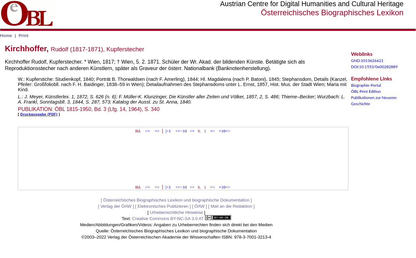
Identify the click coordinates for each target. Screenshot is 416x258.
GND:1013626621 (367, 60)
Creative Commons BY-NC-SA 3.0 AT (181, 218)
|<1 (168, 131)
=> (157, 131)
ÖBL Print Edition (366, 91)
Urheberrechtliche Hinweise (176, 212)
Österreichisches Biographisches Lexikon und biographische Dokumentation (176, 200)
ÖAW (199, 206)
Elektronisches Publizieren (162, 206)
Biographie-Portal (366, 85)
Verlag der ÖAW (116, 206)
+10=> (224, 131)
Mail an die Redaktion (231, 206)
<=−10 (181, 131)
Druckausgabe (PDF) (39, 114)
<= (147, 131)
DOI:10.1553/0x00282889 (374, 66)
